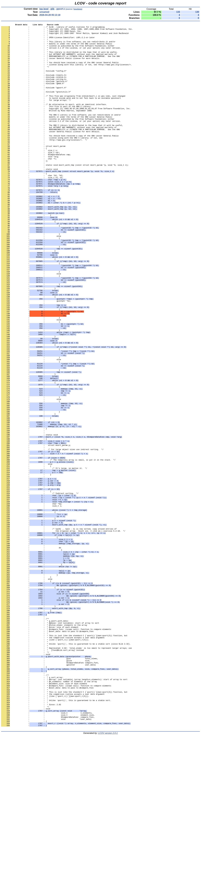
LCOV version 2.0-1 (108, 874)
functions (78, 9)
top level (43, 9)
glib (52, 9)
